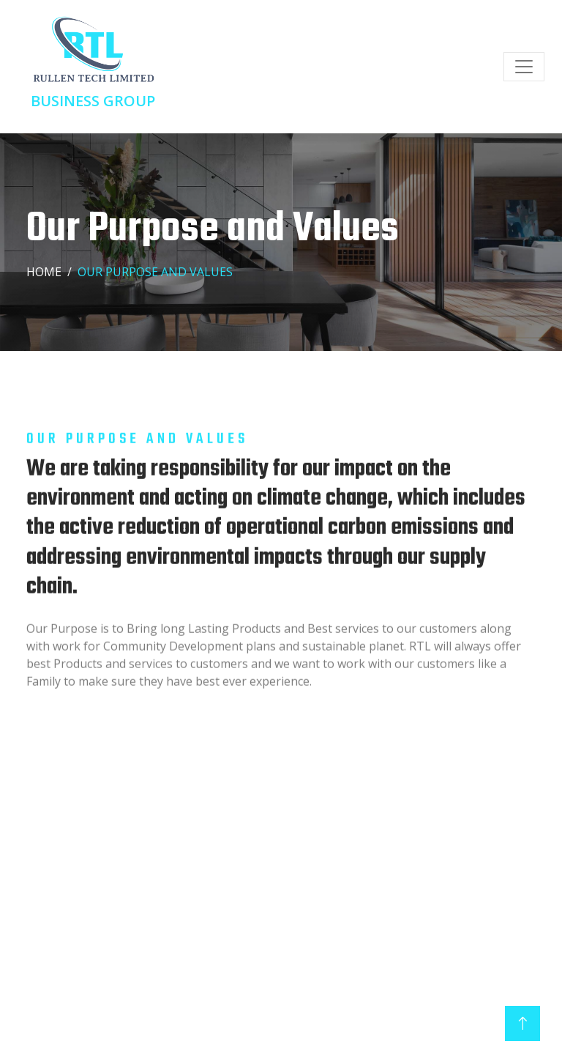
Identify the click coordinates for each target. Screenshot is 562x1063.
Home (43, 272)
